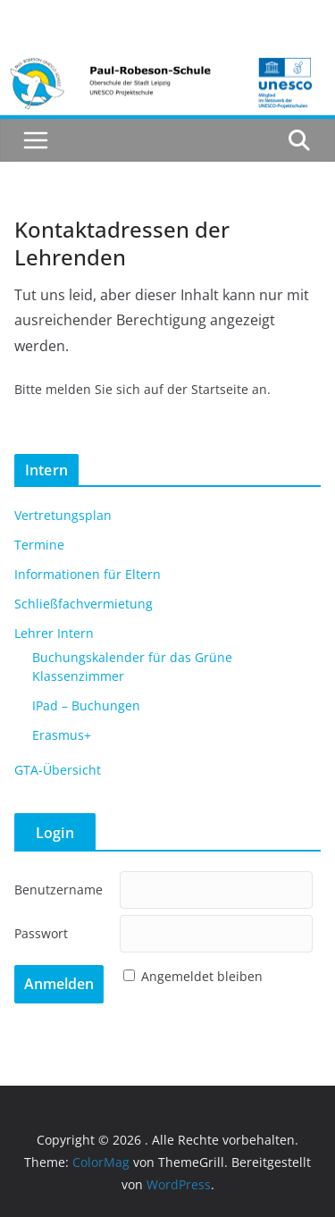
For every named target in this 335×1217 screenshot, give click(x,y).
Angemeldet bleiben (202, 976)
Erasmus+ (61, 734)
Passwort (41, 933)
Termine (39, 544)
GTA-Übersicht (57, 769)
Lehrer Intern (54, 633)
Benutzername (58, 889)
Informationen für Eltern (87, 574)
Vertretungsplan (63, 515)
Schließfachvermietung (83, 603)
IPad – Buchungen (86, 705)
